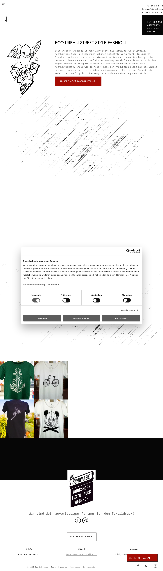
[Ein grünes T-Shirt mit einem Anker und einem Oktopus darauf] (17, 380)
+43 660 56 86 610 (57, 5)
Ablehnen (42, 318)
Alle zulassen (120, 318)
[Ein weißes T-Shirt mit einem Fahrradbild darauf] (51, 380)
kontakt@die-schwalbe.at (88, 5)
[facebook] (78, 520)
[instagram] (85, 520)
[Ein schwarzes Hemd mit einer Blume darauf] (17, 418)
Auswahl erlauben (81, 318)
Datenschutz (89, 567)
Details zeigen (128, 310)
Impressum (54, 284)
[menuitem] (60, 15)
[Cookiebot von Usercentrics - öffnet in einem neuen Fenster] (128, 251)
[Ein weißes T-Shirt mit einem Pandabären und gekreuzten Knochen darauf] (51, 418)
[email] (146, 566)
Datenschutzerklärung (34, 284)
